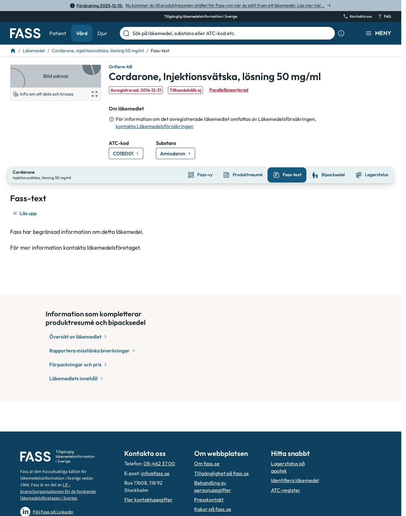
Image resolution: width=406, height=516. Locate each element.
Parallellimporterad (228, 90)
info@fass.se (155, 473)
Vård (81, 33)
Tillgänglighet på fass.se (221, 473)
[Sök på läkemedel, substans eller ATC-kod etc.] (232, 33)
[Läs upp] (25, 212)
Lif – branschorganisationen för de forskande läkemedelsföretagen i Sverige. (58, 491)
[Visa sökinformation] (341, 33)
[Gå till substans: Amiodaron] (175, 153)
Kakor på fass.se (212, 509)
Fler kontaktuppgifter (148, 499)
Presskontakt (209, 499)
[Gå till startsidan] (25, 33)
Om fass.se (206, 463)
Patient (57, 33)
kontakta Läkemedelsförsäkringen (155, 126)
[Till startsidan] (13, 50)
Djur (102, 33)
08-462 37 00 (159, 463)
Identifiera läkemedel (295, 480)
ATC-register (285, 490)
